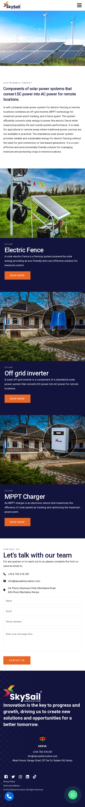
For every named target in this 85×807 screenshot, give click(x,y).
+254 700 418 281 (16, 574)
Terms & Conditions (11, 786)
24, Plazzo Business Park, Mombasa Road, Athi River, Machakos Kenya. (29, 590)
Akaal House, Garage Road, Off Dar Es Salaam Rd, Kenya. (42, 760)
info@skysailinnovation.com (21, 581)
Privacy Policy (9, 782)
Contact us (17, 660)
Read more (17, 275)
